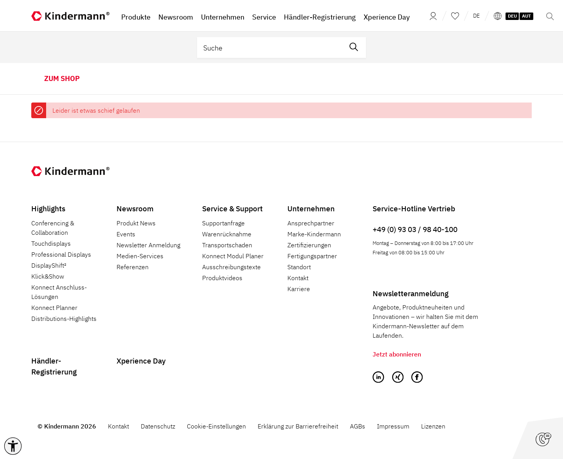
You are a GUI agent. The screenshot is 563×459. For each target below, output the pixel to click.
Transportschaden (227, 245)
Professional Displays (61, 254)
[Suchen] (354, 47)
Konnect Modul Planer (233, 256)
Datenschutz (158, 426)
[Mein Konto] (431, 15)
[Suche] (269, 47)
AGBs (357, 426)
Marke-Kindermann (314, 234)
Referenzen (133, 267)
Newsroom (135, 208)
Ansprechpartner (310, 223)
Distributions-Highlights (64, 318)
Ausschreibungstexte (231, 267)
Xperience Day (141, 360)
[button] (13, 446)
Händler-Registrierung (54, 366)
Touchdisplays (51, 243)
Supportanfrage (223, 223)
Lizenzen (433, 426)
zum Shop (62, 78)
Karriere (298, 289)
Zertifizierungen (309, 245)
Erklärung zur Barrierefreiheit (298, 426)
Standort (299, 267)
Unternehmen (311, 208)
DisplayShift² (48, 265)
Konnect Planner (54, 307)
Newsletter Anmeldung (148, 245)
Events (126, 234)
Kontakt (297, 278)
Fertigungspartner (312, 256)
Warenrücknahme (226, 234)
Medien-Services (140, 256)
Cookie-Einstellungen (216, 426)
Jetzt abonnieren (397, 354)
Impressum (393, 426)
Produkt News (136, 223)
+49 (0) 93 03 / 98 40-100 (415, 229)
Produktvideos (222, 278)
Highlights (48, 208)
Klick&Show (47, 276)
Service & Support (232, 208)
